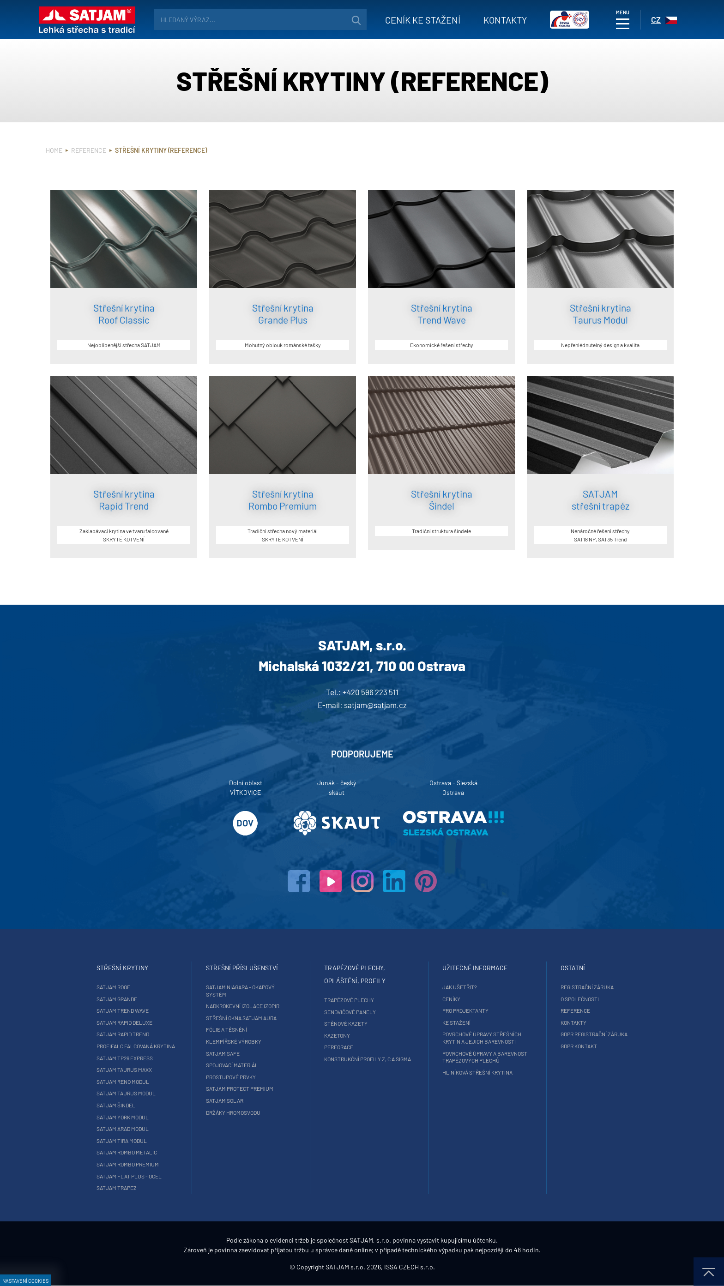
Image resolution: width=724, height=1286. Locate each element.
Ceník (422, 19)
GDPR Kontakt (578, 1046)
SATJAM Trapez (117, 1187)
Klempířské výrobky (234, 1041)
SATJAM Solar (225, 1100)
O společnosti (579, 999)
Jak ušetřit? (459, 987)
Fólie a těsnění (226, 1029)
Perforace (338, 1047)
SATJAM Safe (223, 1053)
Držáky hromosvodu (233, 1112)
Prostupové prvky (231, 1077)
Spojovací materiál (232, 1065)
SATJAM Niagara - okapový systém (240, 991)
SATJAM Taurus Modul (127, 1093)
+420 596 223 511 (370, 692)
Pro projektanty (465, 1010)
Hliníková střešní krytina (477, 1072)
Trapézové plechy (349, 1000)
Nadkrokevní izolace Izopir (243, 1006)
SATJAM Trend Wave (123, 1010)
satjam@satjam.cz (375, 704)
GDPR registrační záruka (593, 1034)
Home (54, 150)
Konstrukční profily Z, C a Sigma (367, 1059)
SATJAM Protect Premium (240, 1088)
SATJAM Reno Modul (123, 1081)
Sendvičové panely (350, 1012)
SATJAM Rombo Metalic (127, 1152)
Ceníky (451, 999)
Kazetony (337, 1035)
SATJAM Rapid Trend (123, 1034)
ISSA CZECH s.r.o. (409, 1267)
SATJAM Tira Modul (122, 1140)
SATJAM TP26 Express (125, 1058)
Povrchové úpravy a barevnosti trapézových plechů (485, 1057)
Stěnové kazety (346, 1023)
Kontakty (505, 19)
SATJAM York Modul (123, 1117)
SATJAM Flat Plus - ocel (130, 1176)
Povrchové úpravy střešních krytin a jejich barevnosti (481, 1038)
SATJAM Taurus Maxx (125, 1069)
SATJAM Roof (114, 987)
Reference (88, 150)
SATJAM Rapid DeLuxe (125, 1022)
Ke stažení (456, 1022)
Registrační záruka (586, 987)
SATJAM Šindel (116, 1105)
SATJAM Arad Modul (123, 1128)
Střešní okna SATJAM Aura (241, 1018)
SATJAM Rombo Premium (128, 1164)
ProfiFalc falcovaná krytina (136, 1046)
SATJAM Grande (117, 999)
